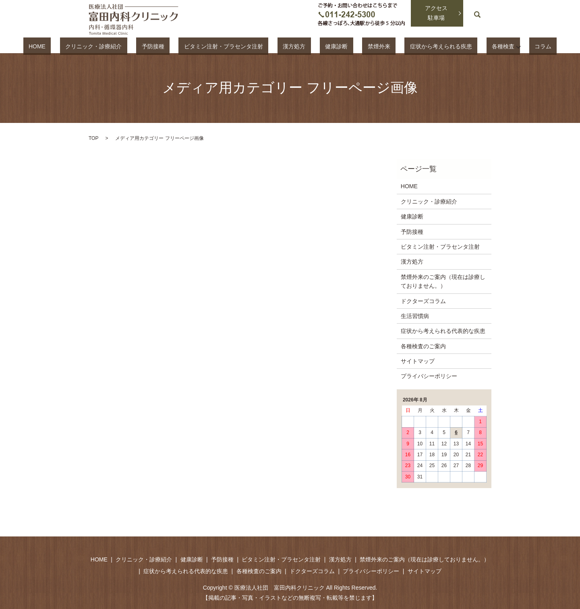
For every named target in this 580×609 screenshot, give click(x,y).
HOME (83, 46)
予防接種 (177, 46)
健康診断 (328, 46)
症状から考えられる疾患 (411, 46)
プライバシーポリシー (429, 376)
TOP (93, 138)
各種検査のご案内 (423, 346)
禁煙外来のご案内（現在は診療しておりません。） (443, 281)
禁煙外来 (360, 46)
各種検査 (462, 46)
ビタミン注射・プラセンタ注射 (236, 46)
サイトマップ (418, 361)
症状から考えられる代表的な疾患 (443, 331)
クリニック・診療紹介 (129, 46)
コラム (497, 46)
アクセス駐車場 (436, 13)
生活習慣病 (415, 316)
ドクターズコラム (423, 301)
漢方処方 (297, 46)
